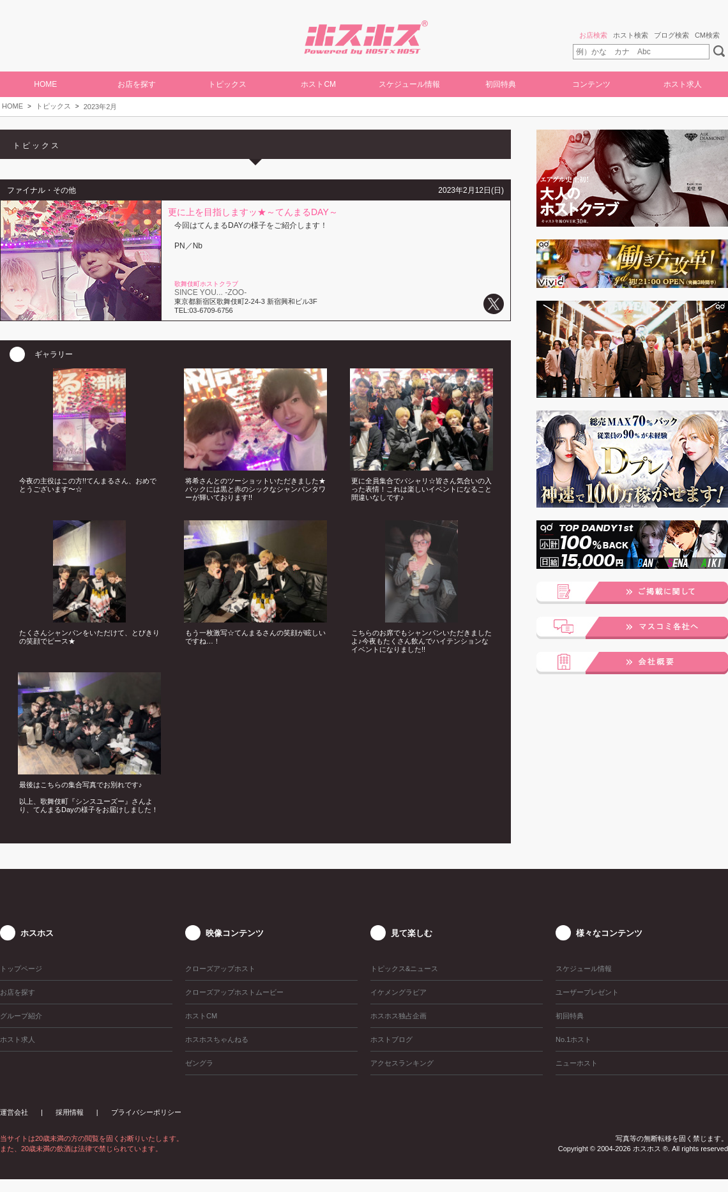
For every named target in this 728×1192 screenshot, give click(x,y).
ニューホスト (577, 1063)
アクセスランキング (402, 1063)
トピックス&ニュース (404, 968)
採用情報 (70, 1112)
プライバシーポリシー (146, 1112)
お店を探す (137, 84)
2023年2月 (101, 106)
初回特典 (500, 84)
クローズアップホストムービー (234, 992)
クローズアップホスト (220, 968)
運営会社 (14, 1112)
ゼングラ (199, 1063)
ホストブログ (391, 1039)
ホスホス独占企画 (398, 1016)
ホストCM (318, 84)
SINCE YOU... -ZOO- (210, 292)
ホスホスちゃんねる (216, 1039)
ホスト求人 (683, 84)
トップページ (21, 968)
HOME (45, 84)
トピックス (53, 106)
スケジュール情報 (409, 84)
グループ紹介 (21, 1016)
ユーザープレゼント (587, 992)
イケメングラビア (398, 992)
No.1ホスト (573, 1039)
